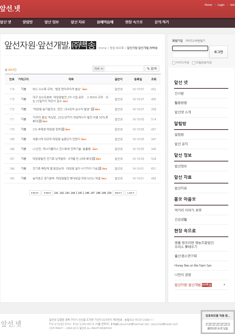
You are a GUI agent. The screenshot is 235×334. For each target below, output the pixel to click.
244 (73, 193)
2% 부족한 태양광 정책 (47, 129)
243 (67, 193)
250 (109, 193)
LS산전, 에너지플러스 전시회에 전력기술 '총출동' (62, 148)
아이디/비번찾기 (195, 40)
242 (62, 193)
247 (93, 193)
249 (104, 193)
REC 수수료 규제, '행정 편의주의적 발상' (57, 89)
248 (98, 193)
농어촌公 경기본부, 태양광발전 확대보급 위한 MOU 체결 (66, 178)
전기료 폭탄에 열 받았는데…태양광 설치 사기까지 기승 (65, 168)
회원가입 (177, 40)
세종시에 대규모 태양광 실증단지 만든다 (56, 139)
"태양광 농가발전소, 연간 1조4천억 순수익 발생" (61, 109)
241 (56, 193)
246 (87, 193)
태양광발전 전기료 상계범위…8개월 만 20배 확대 (62, 158)
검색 (154, 68)
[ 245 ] (80, 193)
